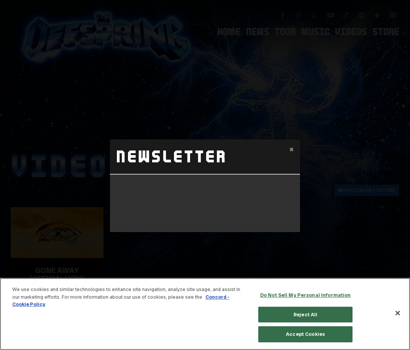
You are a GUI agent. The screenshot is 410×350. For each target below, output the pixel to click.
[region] (205, 314)
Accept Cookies (305, 334)
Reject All (305, 314)
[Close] (397, 313)
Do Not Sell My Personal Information (305, 295)
